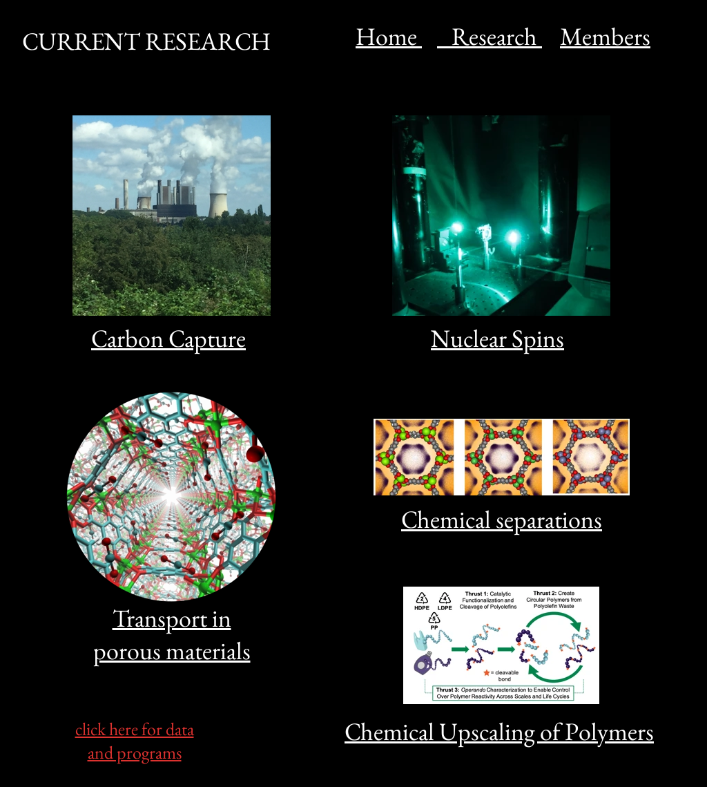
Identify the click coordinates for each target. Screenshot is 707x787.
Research (489, 36)
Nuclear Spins (497, 338)
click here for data (134, 729)
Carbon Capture (168, 338)
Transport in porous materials (172, 634)
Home (389, 36)
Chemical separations (501, 519)
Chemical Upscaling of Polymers (499, 731)
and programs (135, 752)
